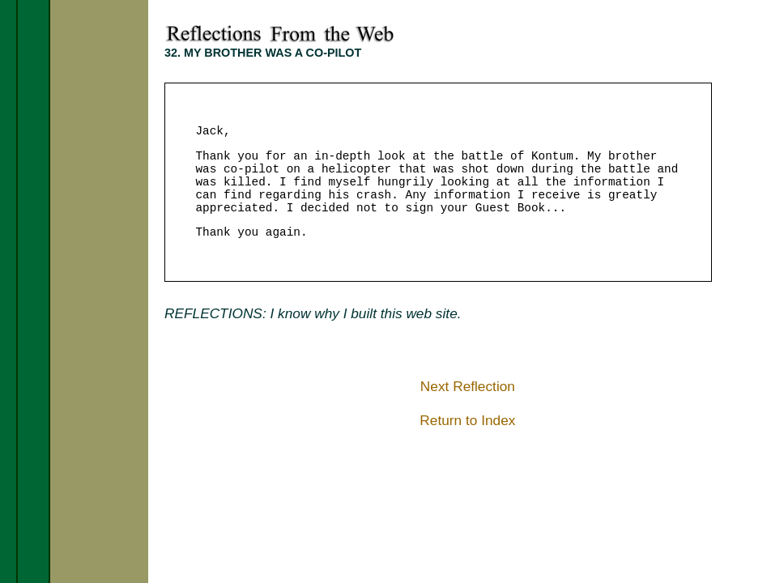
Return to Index (467, 420)
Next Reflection (467, 386)
